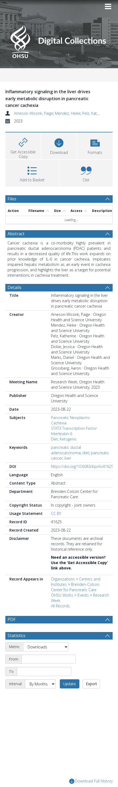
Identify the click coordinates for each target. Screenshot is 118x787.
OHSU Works (62, 595)
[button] (95, 145)
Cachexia (59, 422)
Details (14, 287)
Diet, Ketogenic (64, 439)
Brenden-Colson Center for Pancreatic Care (75, 587)
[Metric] (45, 646)
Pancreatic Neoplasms (70, 417)
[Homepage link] (58, 40)
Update (69, 683)
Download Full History (91, 781)
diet (85, 452)
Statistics (16, 635)
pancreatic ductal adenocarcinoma (66, 450)
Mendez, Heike (67, 113)
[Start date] (48, 659)
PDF (12, 619)
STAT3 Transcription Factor (74, 428)
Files (12, 199)
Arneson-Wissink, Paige (33, 113)
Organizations (63, 579)
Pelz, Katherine (95, 113)
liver (67, 458)
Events (83, 595)
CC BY (56, 513)
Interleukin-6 (61, 433)
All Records (60, 605)
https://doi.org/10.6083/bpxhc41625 (82, 466)
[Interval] (40, 683)
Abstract (16, 234)
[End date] (44, 671)
